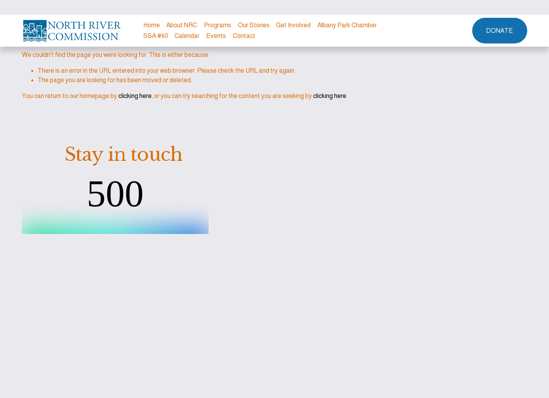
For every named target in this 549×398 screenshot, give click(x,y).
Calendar (187, 35)
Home (151, 25)
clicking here (135, 95)
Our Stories (254, 25)
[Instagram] (433, 31)
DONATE (499, 30)
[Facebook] (447, 31)
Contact (244, 35)
